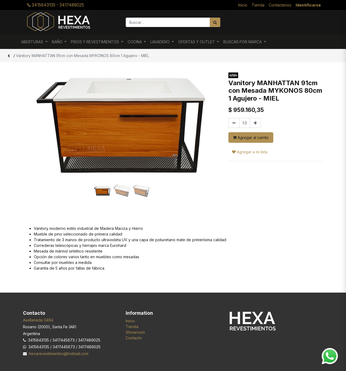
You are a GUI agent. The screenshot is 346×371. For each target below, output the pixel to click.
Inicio (130, 321)
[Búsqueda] (215, 22)
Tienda (132, 326)
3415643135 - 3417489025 (55, 5)
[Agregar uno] (255, 123)
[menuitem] (242, 5)
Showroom (135, 332)
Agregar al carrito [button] (251, 137)
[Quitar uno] (233, 123)
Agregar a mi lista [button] (249, 152)
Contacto (134, 338)
